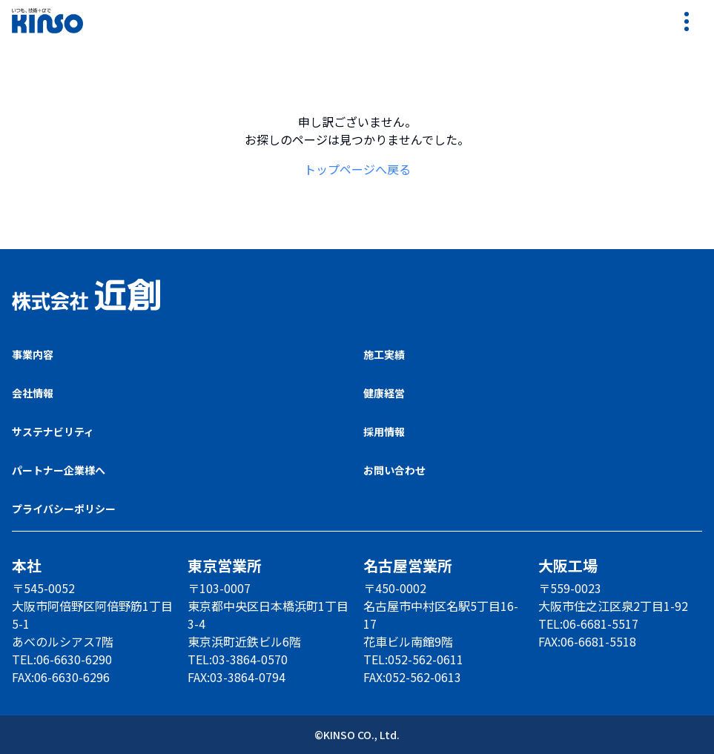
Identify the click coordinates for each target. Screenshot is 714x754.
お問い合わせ (394, 470)
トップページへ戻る (357, 169)
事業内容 (32, 354)
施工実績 (384, 354)
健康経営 (384, 393)
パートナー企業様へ (58, 470)
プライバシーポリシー (64, 508)
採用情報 (384, 431)
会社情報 (32, 393)
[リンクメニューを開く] (687, 21)
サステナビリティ (53, 431)
